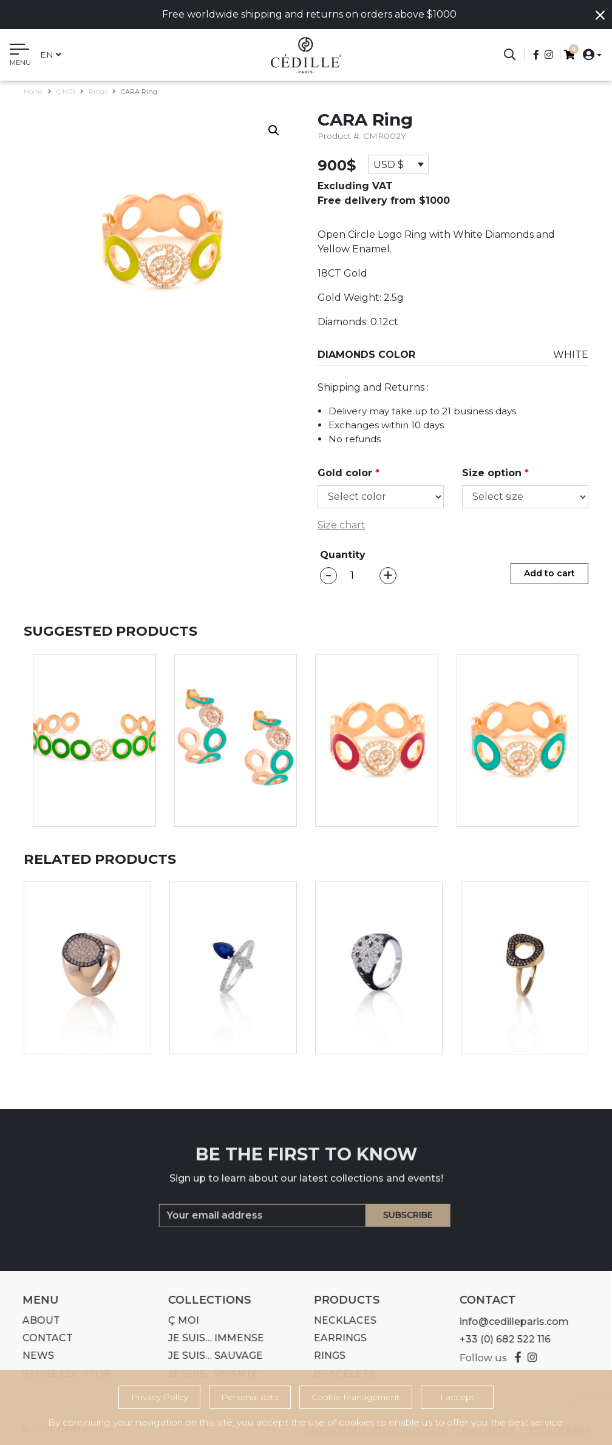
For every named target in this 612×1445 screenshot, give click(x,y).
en (50, 54)
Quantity (342, 555)
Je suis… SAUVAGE (209, 1355)
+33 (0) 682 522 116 (499, 1339)
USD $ (388, 164)
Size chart (341, 525)
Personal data (250, 1397)
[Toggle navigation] (20, 56)
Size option (495, 473)
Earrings (334, 1338)
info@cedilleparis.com (508, 1321)
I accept (457, 1397)
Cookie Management (355, 1397)
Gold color (348, 473)
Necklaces (339, 1320)
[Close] (600, 15)
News (32, 1355)
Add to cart (549, 573)
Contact (41, 1338)
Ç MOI (65, 91)
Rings (98, 91)
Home (33, 91)
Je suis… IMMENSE (210, 1338)
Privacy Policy (159, 1397)
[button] (588, 54)
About (35, 1320)
